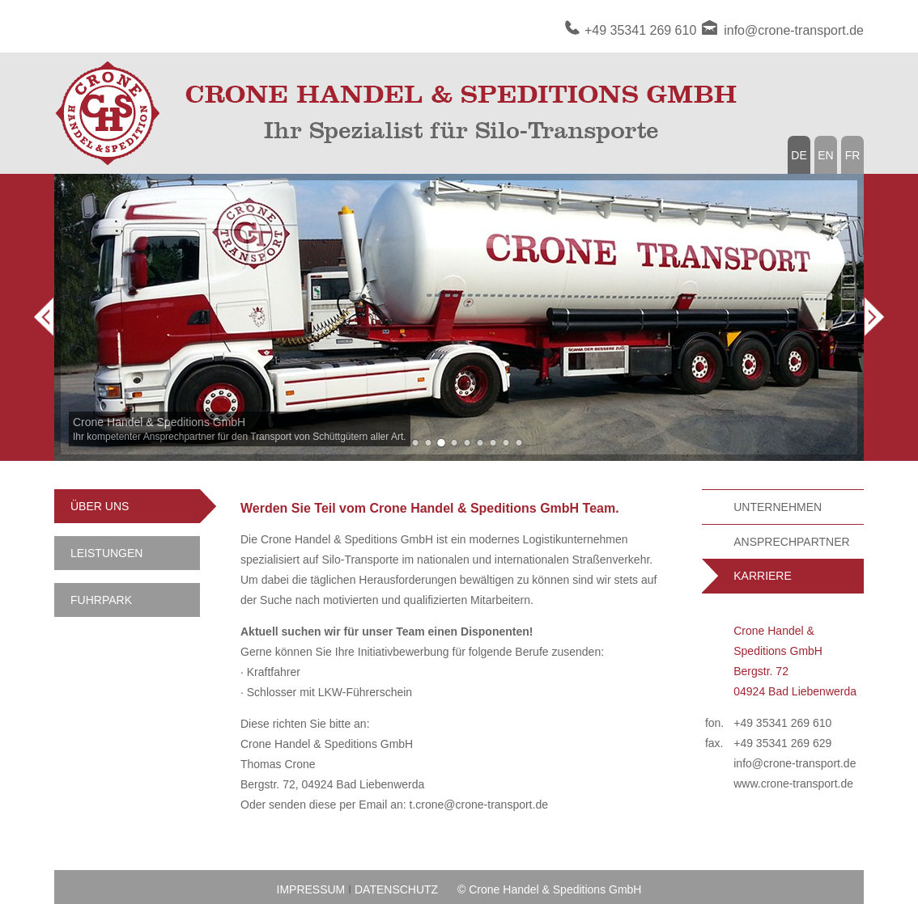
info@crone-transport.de (794, 30)
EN (825, 155)
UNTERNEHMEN (777, 507)
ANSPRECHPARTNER (791, 541)
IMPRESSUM (311, 889)
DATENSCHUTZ (396, 889)
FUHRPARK (101, 600)
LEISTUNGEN (106, 553)
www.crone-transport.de (793, 783)
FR (853, 155)
